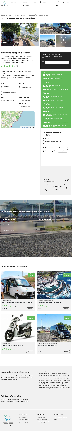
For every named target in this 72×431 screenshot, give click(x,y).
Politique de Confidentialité (43, 421)
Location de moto (6, 343)
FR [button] (56, 5)
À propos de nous (41, 417)
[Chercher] (50, 2)
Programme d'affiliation (24, 422)
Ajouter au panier (54, 187)
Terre (3, 300)
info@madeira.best (58, 419)
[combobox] (62, 150)
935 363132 (65, 417)
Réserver (30, 308)
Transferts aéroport (39, 15)
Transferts (20, 15)
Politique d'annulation (42, 419)
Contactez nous (22, 417)
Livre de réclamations (24, 419)
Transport (6, 15)
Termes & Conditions (41, 422)
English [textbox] (63, 150)
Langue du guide (49, 151)
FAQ (20, 421)
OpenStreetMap (25, 127)
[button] (17, 2)
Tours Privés (50, 300)
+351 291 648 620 (58, 417)
